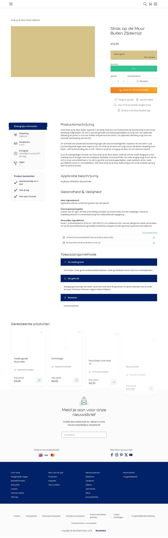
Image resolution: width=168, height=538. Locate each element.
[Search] (145, 4)
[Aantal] (118, 81)
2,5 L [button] (134, 68)
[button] (155, 4)
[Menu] (10, 4)
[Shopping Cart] (150, 4)
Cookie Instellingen (118, 515)
